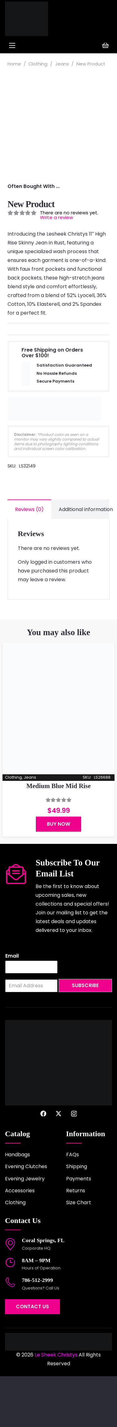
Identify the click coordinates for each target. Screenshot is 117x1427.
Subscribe (85, 1036)
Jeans (62, 64)
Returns (75, 1241)
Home (14, 64)
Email (12, 1007)
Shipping (76, 1217)
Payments (78, 1229)
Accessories (20, 1241)
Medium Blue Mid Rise (58, 836)
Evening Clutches (26, 1217)
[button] (32, 45)
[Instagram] (74, 1164)
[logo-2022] (30, 19)
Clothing (37, 64)
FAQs (72, 1205)
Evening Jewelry (25, 1229)
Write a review (56, 268)
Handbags (17, 1205)
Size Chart (78, 1253)
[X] (58, 1164)
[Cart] (105, 45)
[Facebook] (43, 1164)
